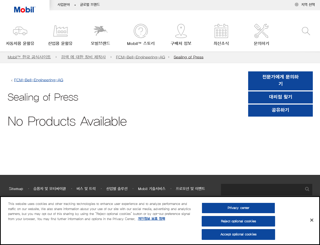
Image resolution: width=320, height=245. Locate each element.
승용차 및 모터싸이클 (49, 189)
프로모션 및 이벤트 (190, 189)
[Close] (311, 220)
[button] (20, 35)
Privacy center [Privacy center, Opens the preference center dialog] (238, 208)
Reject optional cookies (238, 221)
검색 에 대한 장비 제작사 (83, 57)
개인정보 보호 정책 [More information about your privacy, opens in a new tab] (151, 219)
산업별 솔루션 (117, 189)
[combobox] (266, 189)
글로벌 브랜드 (90, 5)
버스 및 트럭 (86, 189)
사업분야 (63, 5)
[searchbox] (261, 189)
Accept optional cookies (238, 234)
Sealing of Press (188, 57)
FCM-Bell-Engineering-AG (140, 57)
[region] (160, 220)
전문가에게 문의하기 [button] (280, 81)
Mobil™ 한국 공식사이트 (29, 57)
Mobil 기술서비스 (152, 189)
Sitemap (16, 189)
